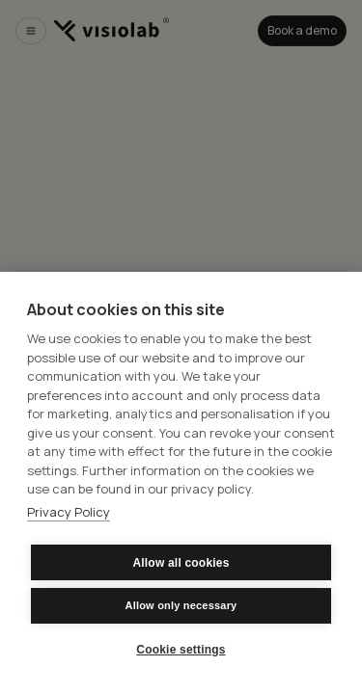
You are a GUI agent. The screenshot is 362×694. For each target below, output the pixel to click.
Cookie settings (180, 649)
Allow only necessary (181, 605)
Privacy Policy (68, 511)
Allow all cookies (180, 563)
